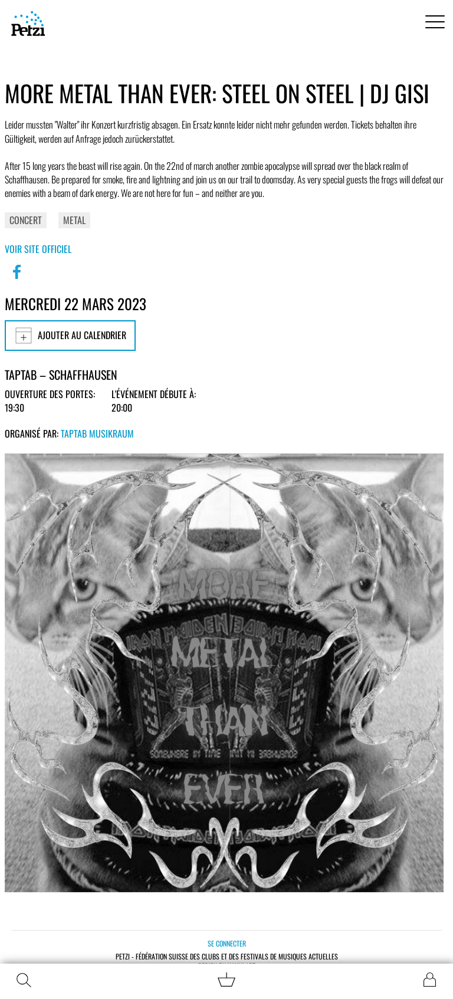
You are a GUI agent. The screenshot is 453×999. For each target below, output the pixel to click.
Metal (74, 220)
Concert (25, 220)
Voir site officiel (38, 249)
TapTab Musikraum (97, 433)
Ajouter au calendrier (70, 335)
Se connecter (227, 943)
